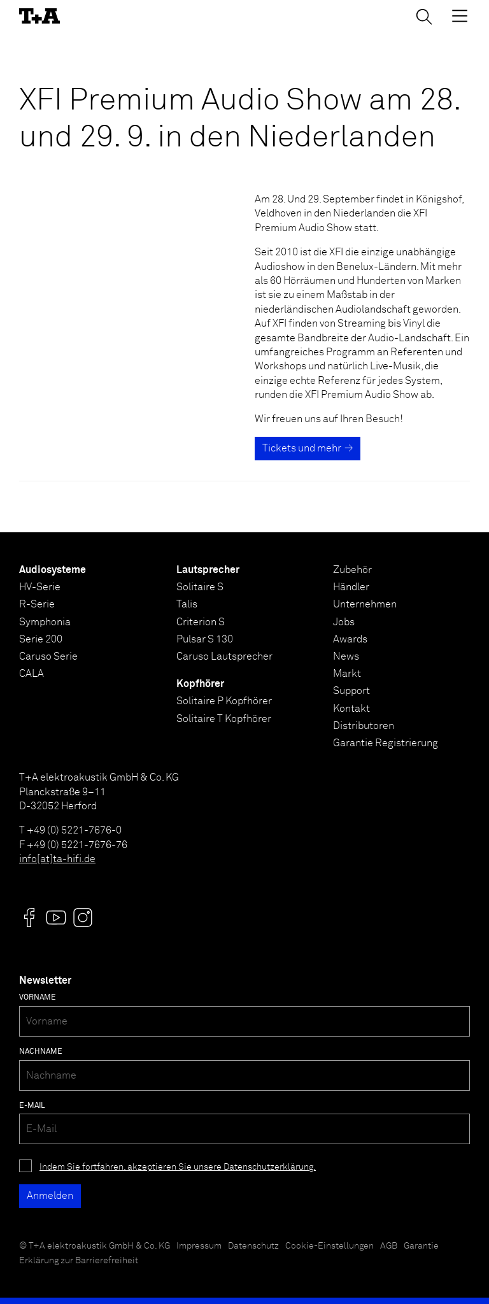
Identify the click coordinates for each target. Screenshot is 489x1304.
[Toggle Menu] (460, 16)
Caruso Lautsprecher (224, 656)
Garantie (421, 1246)
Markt (347, 674)
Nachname (40, 1052)
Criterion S (200, 622)
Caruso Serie (48, 656)
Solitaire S (199, 587)
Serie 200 (40, 639)
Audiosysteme (52, 570)
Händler (351, 587)
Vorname (37, 998)
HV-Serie (39, 587)
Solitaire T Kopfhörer (223, 719)
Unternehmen (365, 604)
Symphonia (45, 622)
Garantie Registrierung (385, 743)
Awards (350, 639)
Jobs (344, 622)
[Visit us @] (29, 917)
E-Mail (32, 1106)
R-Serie (37, 604)
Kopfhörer (200, 684)
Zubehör (352, 570)
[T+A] (39, 16)
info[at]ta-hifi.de (57, 859)
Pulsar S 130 (204, 639)
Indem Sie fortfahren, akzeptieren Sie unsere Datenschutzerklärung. (177, 1167)
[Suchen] (424, 16)
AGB (388, 1246)
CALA (31, 674)
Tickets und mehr (301, 448)
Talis (186, 604)
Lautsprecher (207, 570)
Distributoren (363, 726)
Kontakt (351, 709)
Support (351, 691)
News (346, 656)
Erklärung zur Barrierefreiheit (78, 1260)
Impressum (199, 1246)
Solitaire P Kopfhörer (224, 701)
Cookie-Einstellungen (329, 1246)
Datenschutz (253, 1246)
